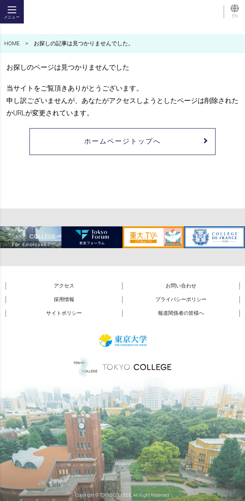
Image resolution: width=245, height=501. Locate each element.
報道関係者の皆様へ (181, 313)
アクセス (64, 286)
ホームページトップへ (122, 141)
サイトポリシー (64, 313)
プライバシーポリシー (181, 299)
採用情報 (64, 299)
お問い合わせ (181, 286)
